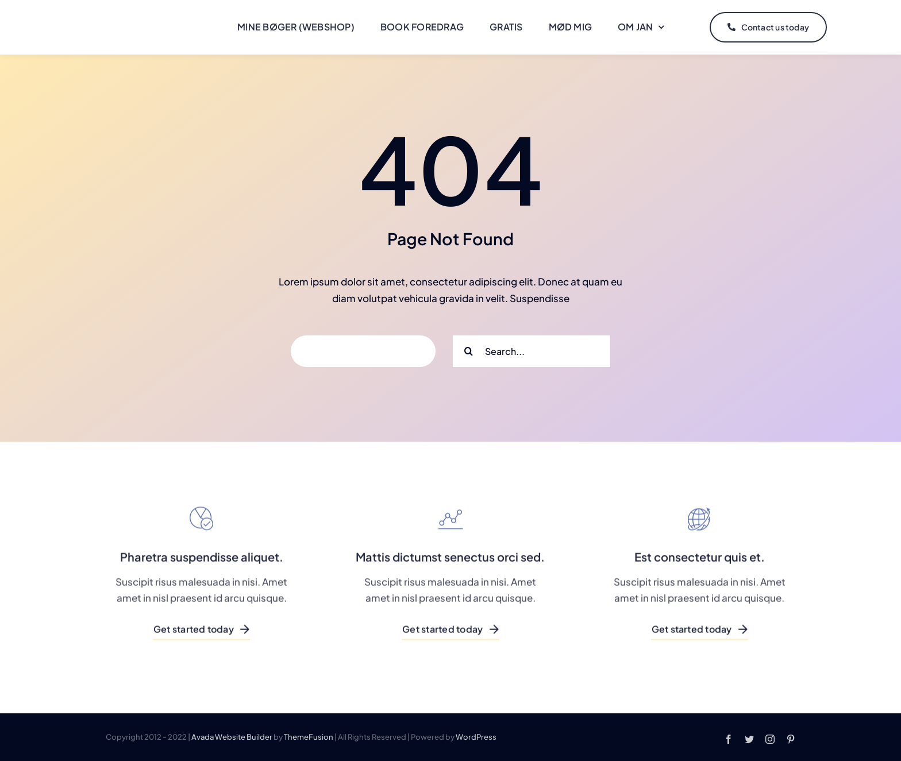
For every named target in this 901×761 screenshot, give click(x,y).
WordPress (476, 736)
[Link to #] (853, 28)
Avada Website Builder (231, 736)
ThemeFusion (308, 736)
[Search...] (531, 351)
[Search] (468, 351)
